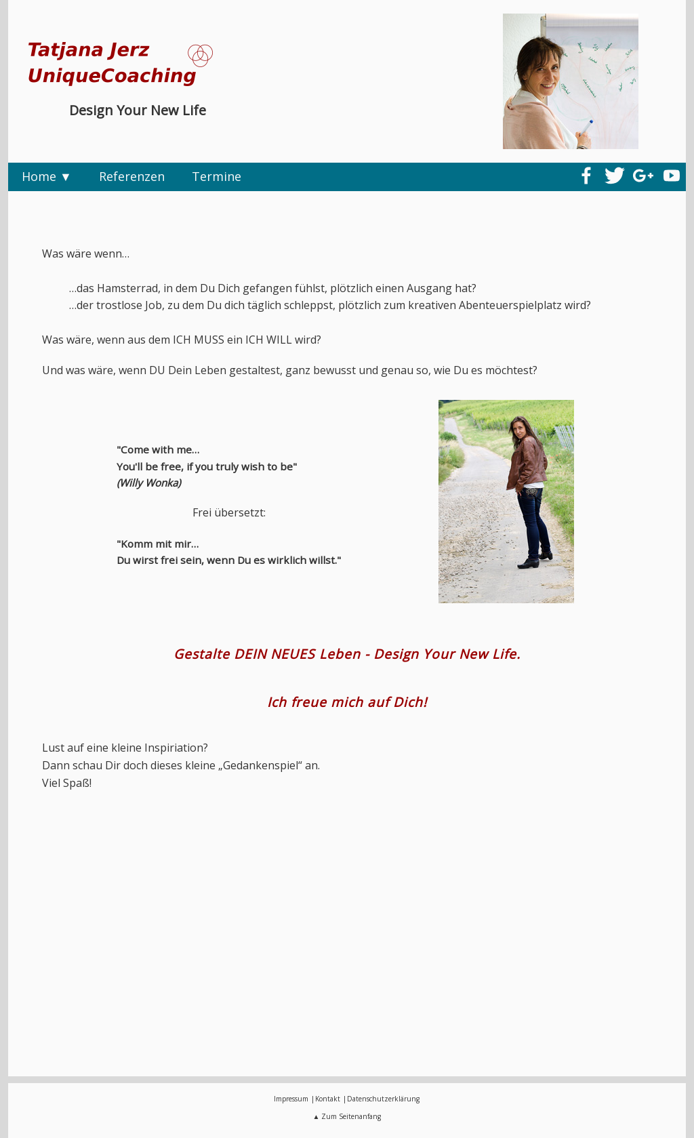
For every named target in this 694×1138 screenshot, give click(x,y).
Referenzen (132, 176)
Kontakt (327, 1098)
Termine (216, 176)
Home (39, 176)
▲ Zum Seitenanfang (347, 1116)
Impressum (291, 1098)
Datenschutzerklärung (383, 1098)
